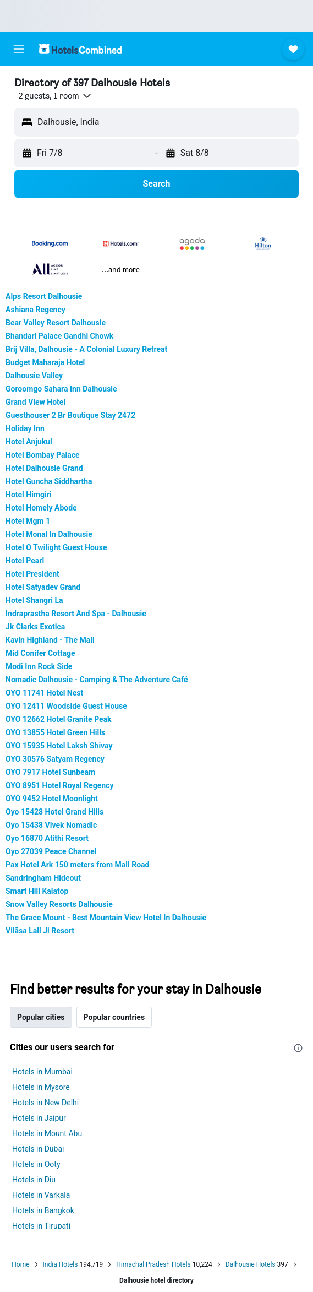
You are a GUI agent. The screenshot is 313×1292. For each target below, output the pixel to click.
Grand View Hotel (35, 402)
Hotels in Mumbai (42, 1071)
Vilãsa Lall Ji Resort (40, 930)
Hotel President (32, 573)
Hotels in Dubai (38, 1148)
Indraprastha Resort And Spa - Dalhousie (76, 613)
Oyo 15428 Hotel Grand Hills (54, 811)
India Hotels (60, 1264)
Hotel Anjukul (29, 441)
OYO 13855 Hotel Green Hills (55, 732)
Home (20, 1264)
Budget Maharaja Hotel (45, 362)
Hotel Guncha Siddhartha (49, 481)
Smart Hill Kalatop (37, 891)
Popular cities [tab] (41, 1017)
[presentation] (298, 1048)
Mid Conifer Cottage (40, 653)
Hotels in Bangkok (43, 1210)
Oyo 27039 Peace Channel (51, 851)
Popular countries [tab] (114, 1017)
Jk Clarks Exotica (35, 626)
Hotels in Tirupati (41, 1226)
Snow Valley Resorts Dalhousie (59, 904)
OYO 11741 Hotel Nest (44, 692)
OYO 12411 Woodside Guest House (66, 706)
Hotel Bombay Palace (43, 454)
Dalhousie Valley (34, 375)
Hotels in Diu (34, 1179)
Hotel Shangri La (34, 600)
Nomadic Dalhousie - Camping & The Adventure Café (97, 679)
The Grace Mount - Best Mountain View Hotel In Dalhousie (106, 917)
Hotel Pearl (25, 560)
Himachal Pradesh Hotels (153, 1264)
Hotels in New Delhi (45, 1102)
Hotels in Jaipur (39, 1118)
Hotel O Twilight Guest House (56, 547)
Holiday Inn (25, 428)
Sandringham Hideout (43, 877)
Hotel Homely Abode (41, 507)
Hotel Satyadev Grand (43, 587)
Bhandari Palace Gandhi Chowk (59, 336)
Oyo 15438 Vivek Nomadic (51, 825)
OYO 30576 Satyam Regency (55, 758)
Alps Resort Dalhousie (44, 296)
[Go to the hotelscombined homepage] (80, 49)
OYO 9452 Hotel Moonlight (52, 798)
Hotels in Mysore (41, 1087)
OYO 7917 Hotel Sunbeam (50, 772)
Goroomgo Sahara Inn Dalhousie (61, 388)
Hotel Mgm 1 (28, 521)
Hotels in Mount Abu (47, 1133)
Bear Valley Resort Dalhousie (56, 322)
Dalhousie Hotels (251, 1264)
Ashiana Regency (35, 309)
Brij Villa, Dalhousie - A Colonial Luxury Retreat (86, 349)
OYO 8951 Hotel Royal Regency (60, 785)
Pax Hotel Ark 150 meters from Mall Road (77, 864)
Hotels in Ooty (36, 1164)
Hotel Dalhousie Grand (44, 468)
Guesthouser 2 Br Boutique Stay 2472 (70, 415)
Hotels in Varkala (41, 1195)
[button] (19, 49)
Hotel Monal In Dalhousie (49, 534)
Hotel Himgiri (29, 494)
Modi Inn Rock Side (39, 666)
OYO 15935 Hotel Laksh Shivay (59, 745)
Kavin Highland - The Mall (50, 640)
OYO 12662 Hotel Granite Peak (59, 719)
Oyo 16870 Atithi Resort (47, 838)
